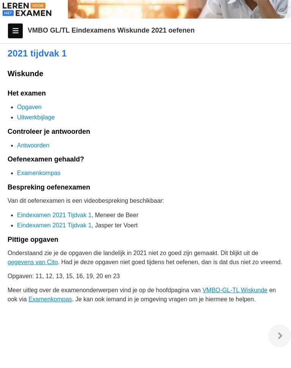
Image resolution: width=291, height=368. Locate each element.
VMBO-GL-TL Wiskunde (235, 290)
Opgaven (29, 107)
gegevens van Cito (33, 262)
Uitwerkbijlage (36, 117)
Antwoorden (33, 145)
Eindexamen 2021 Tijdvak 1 (54, 215)
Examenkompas (39, 173)
